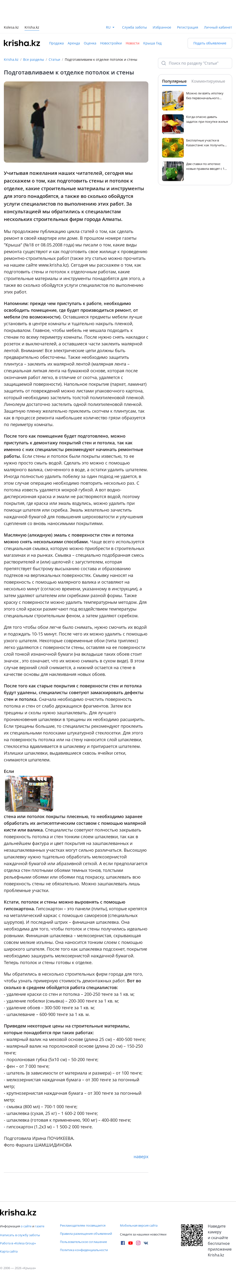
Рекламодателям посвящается (82, 1225)
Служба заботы (134, 27)
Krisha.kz (11, 59)
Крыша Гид (152, 43)
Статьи (54, 59)
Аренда (74, 43)
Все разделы (33, 59)
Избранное (162, 27)
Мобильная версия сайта (138, 1225)
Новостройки (111, 43)
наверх (141, 1156)
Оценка (90, 43)
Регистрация (187, 27)
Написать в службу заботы (20, 1235)
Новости (132, 43)
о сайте (26, 1226)
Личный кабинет (218, 27)
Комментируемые (208, 81)
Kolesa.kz (11, 28)
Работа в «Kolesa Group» (18, 1243)
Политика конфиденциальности (84, 1250)
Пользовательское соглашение (83, 1242)
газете (39, 1226)
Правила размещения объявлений (86, 1233)
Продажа (56, 43)
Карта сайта (9, 1251)
